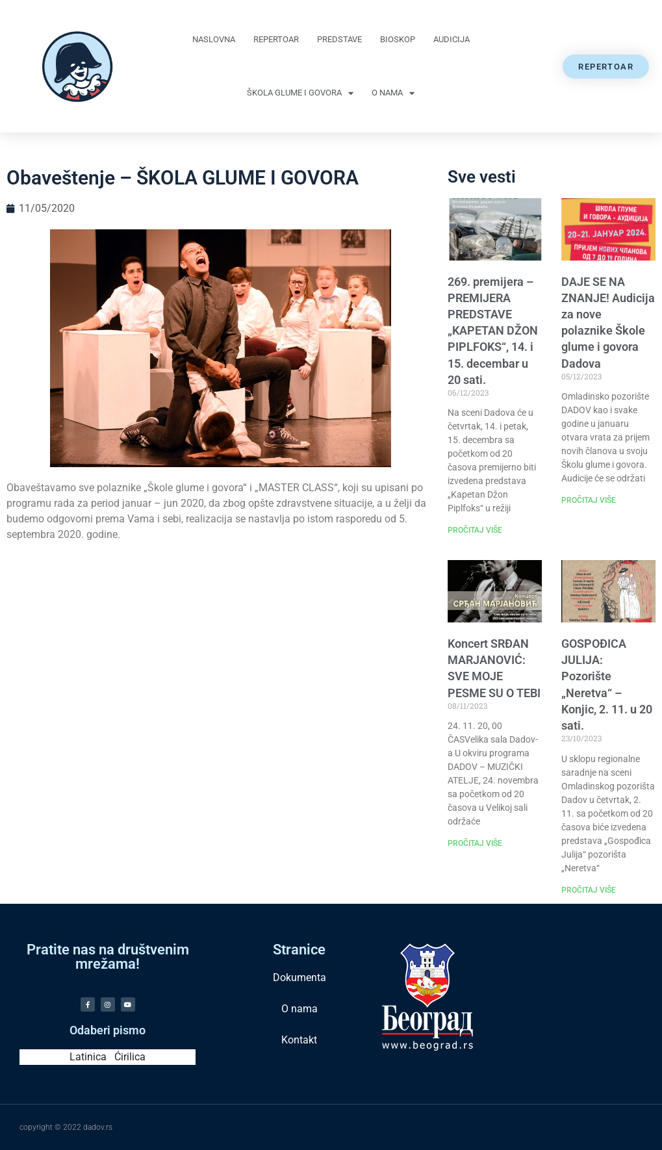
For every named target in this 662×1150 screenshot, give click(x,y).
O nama (393, 93)
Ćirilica (130, 1057)
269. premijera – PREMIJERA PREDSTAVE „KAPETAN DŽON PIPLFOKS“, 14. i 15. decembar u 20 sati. (493, 331)
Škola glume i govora (300, 93)
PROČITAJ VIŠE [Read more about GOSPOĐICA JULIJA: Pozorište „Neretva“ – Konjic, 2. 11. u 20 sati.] (588, 890)
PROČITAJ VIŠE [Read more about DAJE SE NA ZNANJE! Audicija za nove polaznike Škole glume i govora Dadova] (588, 500)
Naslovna (213, 39)
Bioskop (397, 39)
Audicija (451, 39)
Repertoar (276, 39)
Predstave (339, 39)
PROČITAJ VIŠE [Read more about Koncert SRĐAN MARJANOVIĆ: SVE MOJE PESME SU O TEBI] (475, 843)
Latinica (88, 1057)
